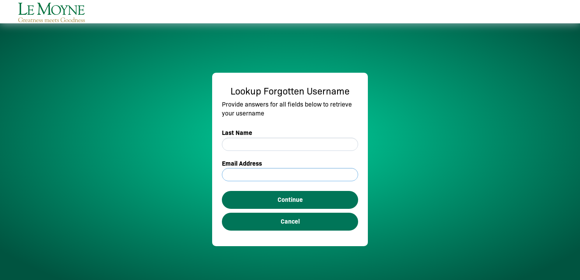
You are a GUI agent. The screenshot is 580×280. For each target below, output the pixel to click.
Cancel (290, 221)
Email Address (242, 163)
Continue (290, 199)
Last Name (237, 132)
